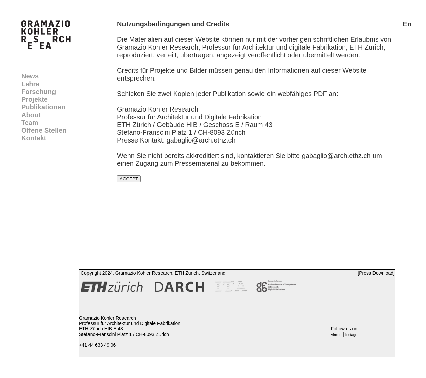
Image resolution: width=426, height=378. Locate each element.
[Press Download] (376, 273)
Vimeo (336, 335)
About (31, 115)
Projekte (34, 99)
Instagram (353, 335)
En (407, 24)
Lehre (30, 84)
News (30, 76)
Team (29, 122)
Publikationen (43, 107)
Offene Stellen (43, 130)
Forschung (38, 91)
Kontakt (33, 138)
